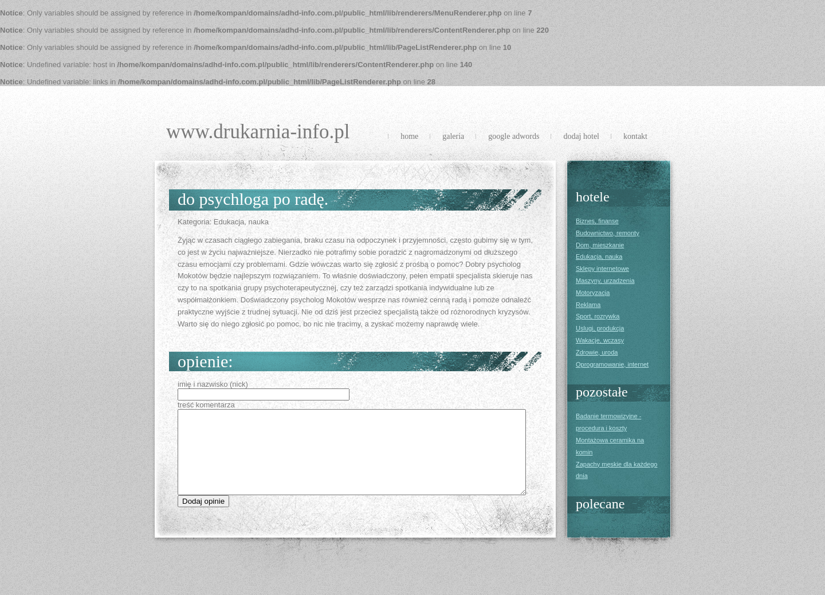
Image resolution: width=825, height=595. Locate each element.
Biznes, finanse (597, 220)
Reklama (588, 304)
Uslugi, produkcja (600, 328)
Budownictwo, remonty (607, 233)
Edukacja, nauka (599, 256)
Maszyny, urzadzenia (605, 280)
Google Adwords (513, 136)
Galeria (453, 136)
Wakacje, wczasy (600, 340)
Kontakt (635, 136)
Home (409, 136)
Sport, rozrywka (597, 316)
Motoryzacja (593, 292)
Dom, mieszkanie (600, 245)
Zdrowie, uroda (597, 352)
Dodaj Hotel (581, 136)
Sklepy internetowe (602, 268)
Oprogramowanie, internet (612, 364)
